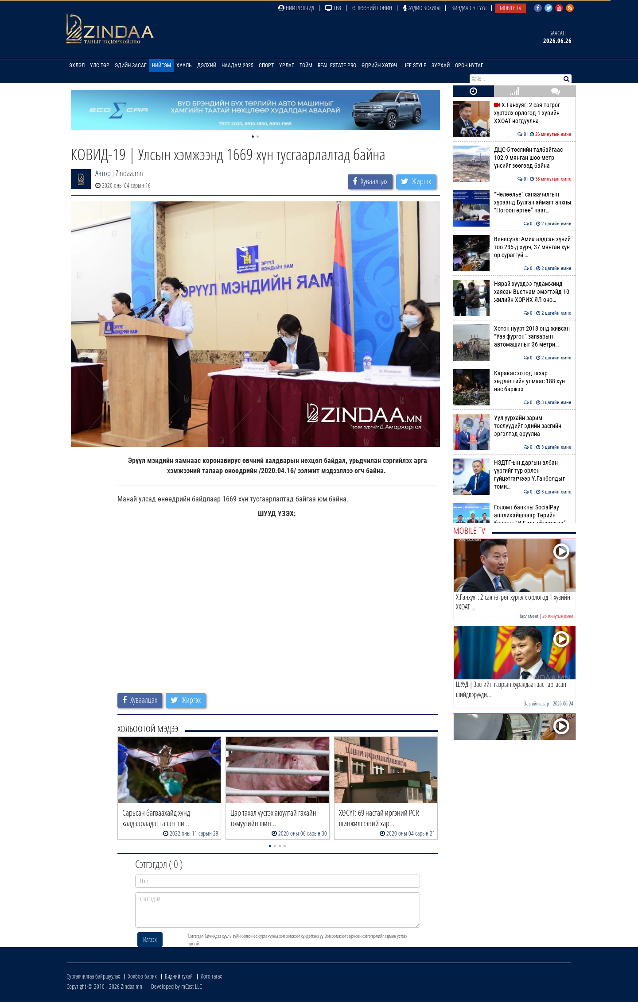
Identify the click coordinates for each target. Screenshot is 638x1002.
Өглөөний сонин (372, 8)
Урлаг (286, 65)
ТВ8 (333, 8)
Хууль (184, 65)
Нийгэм (161, 65)
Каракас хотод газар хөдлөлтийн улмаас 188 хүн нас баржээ (512, 381)
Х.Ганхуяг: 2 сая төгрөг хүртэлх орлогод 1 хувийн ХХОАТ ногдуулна (512, 113)
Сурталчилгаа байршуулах (93, 976)
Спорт (266, 65)
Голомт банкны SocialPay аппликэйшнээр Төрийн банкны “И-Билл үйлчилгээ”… (512, 515)
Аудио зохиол (421, 8)
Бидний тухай (179, 976)
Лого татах (211, 976)
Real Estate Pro (337, 65)
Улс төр (99, 65)
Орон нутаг (469, 65)
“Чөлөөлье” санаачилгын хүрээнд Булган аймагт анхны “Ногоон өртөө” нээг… (512, 202)
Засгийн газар (536, 703)
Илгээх (150, 939)
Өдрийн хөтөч (379, 65)
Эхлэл (77, 65)
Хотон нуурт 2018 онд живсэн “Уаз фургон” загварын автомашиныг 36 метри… (512, 336)
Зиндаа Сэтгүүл (468, 8)
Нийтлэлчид (296, 8)
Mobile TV (510, 8)
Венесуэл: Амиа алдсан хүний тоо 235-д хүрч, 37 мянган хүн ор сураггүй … (512, 247)
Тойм (306, 65)
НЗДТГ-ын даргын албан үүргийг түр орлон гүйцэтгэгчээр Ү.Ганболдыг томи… (512, 475)
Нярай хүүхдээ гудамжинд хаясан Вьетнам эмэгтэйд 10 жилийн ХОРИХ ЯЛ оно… (512, 292)
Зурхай (441, 65)
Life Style (414, 65)
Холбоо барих (142, 976)
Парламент (528, 616)
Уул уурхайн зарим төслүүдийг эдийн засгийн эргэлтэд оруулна (512, 426)
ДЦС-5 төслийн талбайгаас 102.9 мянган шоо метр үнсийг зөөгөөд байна (512, 158)
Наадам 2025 (237, 65)
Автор (103, 173)
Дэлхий (206, 65)
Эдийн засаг (131, 65)
